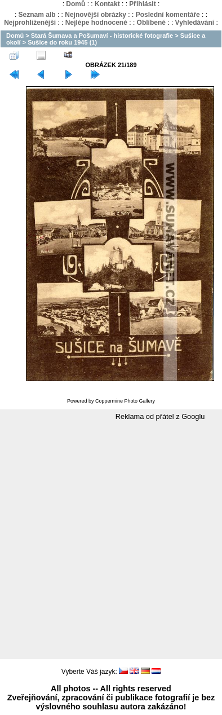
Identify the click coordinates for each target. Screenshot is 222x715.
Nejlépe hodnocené (96, 23)
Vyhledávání (195, 23)
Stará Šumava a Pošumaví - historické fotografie (102, 35)
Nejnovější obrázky (95, 15)
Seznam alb (37, 15)
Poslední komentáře (168, 15)
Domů (75, 4)
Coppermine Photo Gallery (125, 401)
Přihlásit (142, 4)
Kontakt (107, 4)
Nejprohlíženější (30, 23)
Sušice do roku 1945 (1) (62, 42)
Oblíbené (151, 23)
